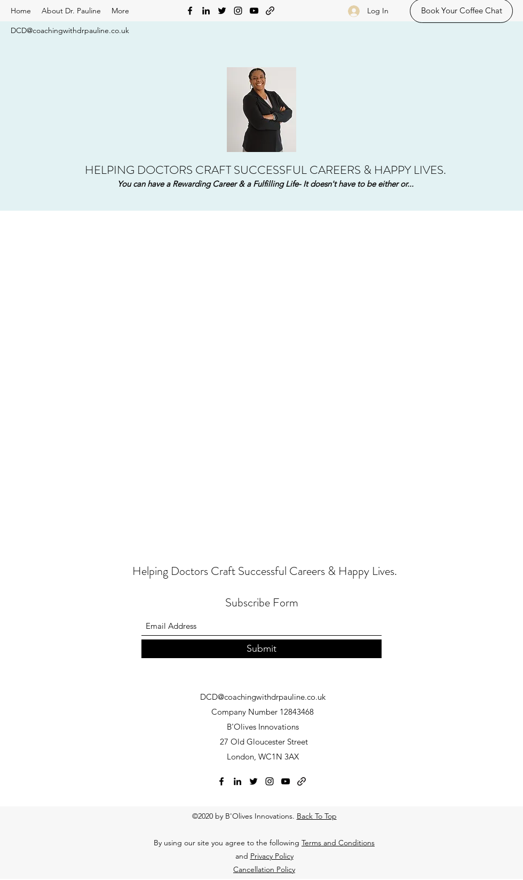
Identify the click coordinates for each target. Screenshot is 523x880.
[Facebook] (190, 10)
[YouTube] (254, 10)
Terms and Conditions (338, 842)
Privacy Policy (272, 856)
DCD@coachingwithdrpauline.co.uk (70, 30)
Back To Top (317, 816)
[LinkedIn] (206, 10)
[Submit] (261, 648)
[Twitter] (222, 10)
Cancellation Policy (264, 869)
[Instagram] (238, 10)
